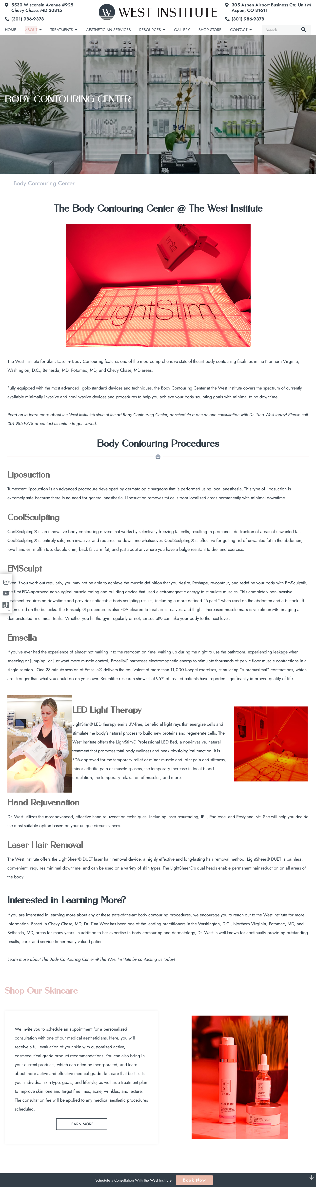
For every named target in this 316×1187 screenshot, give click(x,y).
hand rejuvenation (108, 817)
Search (304, 30)
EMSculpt (24, 569)
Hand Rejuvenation (43, 803)
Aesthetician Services (108, 30)
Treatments (61, 30)
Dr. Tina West (261, 414)
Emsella (22, 638)
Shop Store (209, 30)
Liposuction (28, 475)
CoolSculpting (33, 518)
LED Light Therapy (106, 710)
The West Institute (23, 361)
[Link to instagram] (5, 582)
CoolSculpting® (22, 531)
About (31, 30)
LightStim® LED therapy (94, 724)
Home (10, 30)
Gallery (182, 30)
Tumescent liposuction (27, 489)
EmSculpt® (295, 583)
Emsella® (119, 661)
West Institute (275, 915)
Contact (238, 30)
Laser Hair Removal (45, 845)
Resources (150, 30)
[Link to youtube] (5, 593)
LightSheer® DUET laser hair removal (93, 859)
